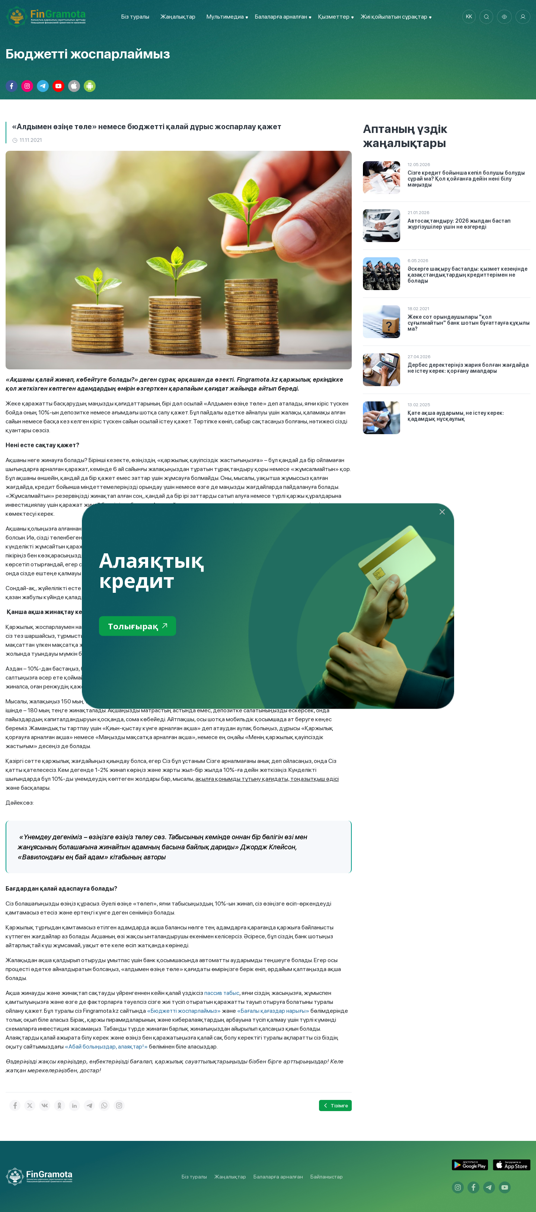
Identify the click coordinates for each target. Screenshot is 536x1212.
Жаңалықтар (176, 16)
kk (467, 17)
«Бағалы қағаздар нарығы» (275, 1010)
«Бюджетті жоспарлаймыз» (185, 1010)
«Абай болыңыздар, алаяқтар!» (107, 1046)
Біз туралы (134, 16)
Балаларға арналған (278, 1177)
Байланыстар (326, 1177)
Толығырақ (139, 626)
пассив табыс (222, 992)
